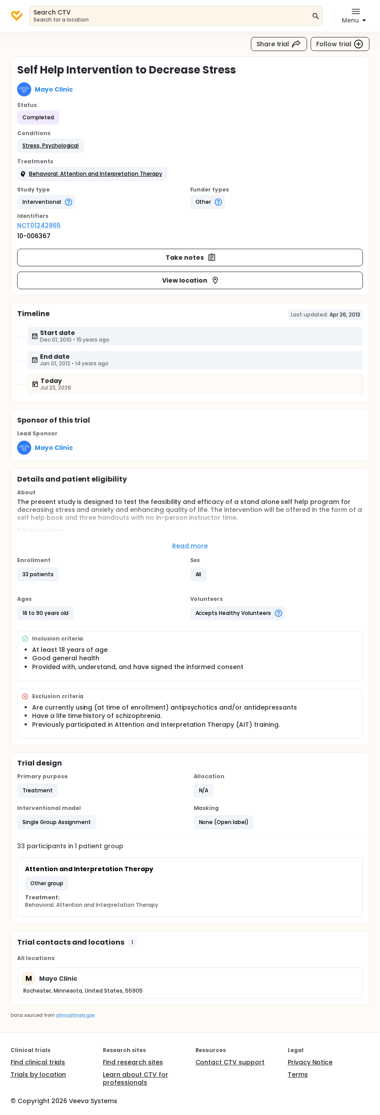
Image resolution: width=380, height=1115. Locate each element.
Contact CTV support (229, 1062)
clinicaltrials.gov (75, 1015)
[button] (50, 146)
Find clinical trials (38, 1062)
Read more (190, 546)
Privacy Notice (310, 1062)
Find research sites (133, 1062)
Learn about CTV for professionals (135, 1078)
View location (191, 280)
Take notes (191, 257)
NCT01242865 (39, 225)
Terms (298, 1074)
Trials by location (38, 1074)
